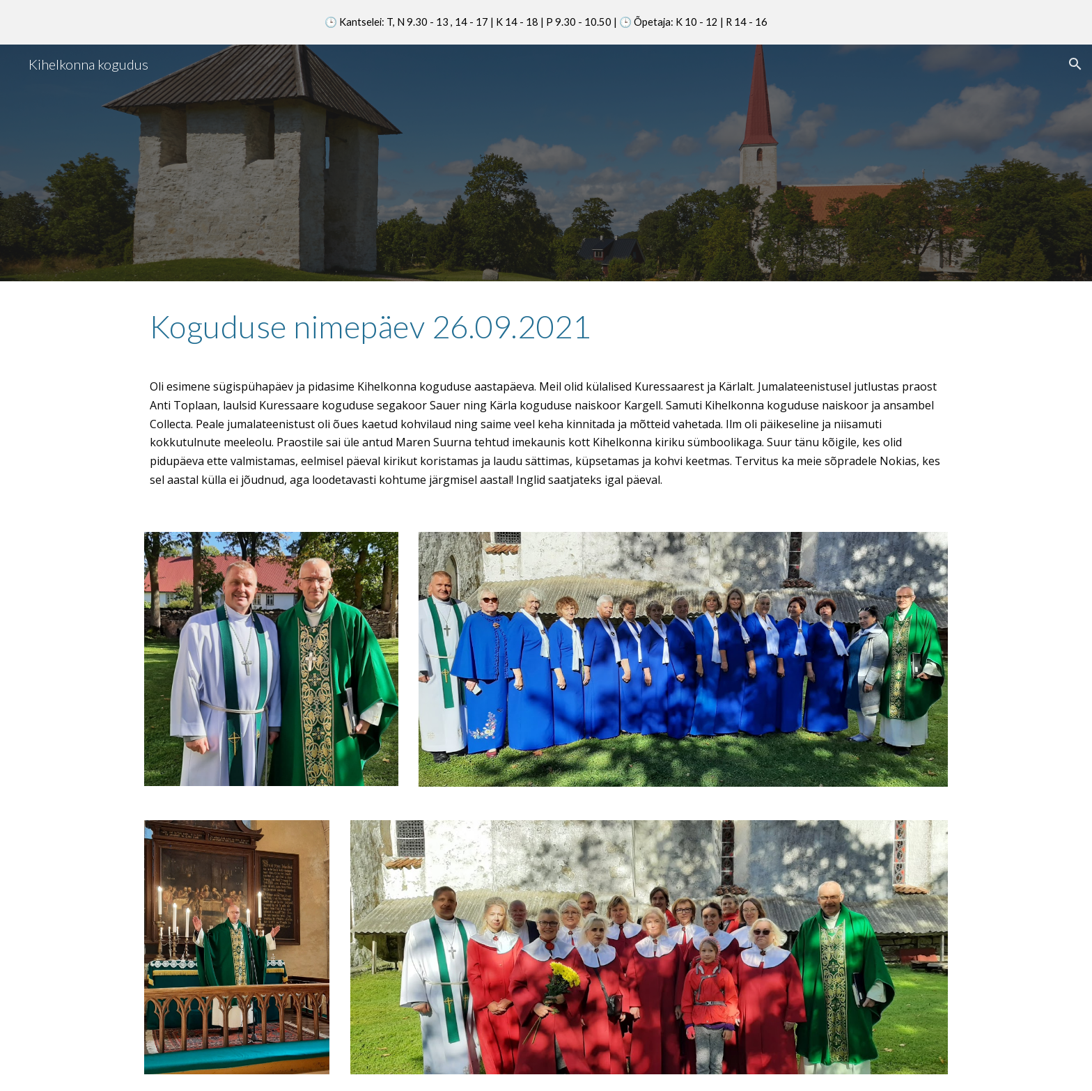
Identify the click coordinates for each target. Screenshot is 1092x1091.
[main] (546, 333)
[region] (546, 22)
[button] (1075, 64)
